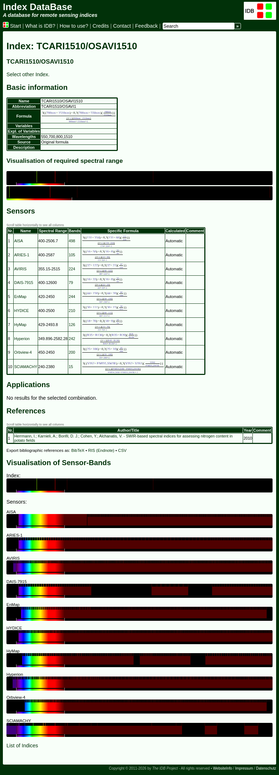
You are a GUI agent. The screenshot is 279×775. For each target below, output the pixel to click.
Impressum (244, 768)
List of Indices (22, 745)
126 (72, 324)
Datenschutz (266, 768)
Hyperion (21, 338)
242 (72, 338)
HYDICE (21, 310)
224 (72, 269)
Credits (101, 26)
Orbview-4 (23, 352)
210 (72, 310)
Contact (122, 26)
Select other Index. (28, 74)
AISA (18, 241)
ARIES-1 (21, 255)
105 (72, 255)
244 (72, 296)
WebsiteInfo (222, 768)
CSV (122, 450)
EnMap (20, 296)
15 (71, 366)
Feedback (146, 26)
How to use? (74, 26)
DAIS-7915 (23, 282)
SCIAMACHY (25, 366)
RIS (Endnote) (101, 450)
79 (71, 282)
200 (72, 352)
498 (72, 241)
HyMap (20, 324)
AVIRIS (20, 269)
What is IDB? (40, 26)
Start (12, 26)
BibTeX (78, 450)
